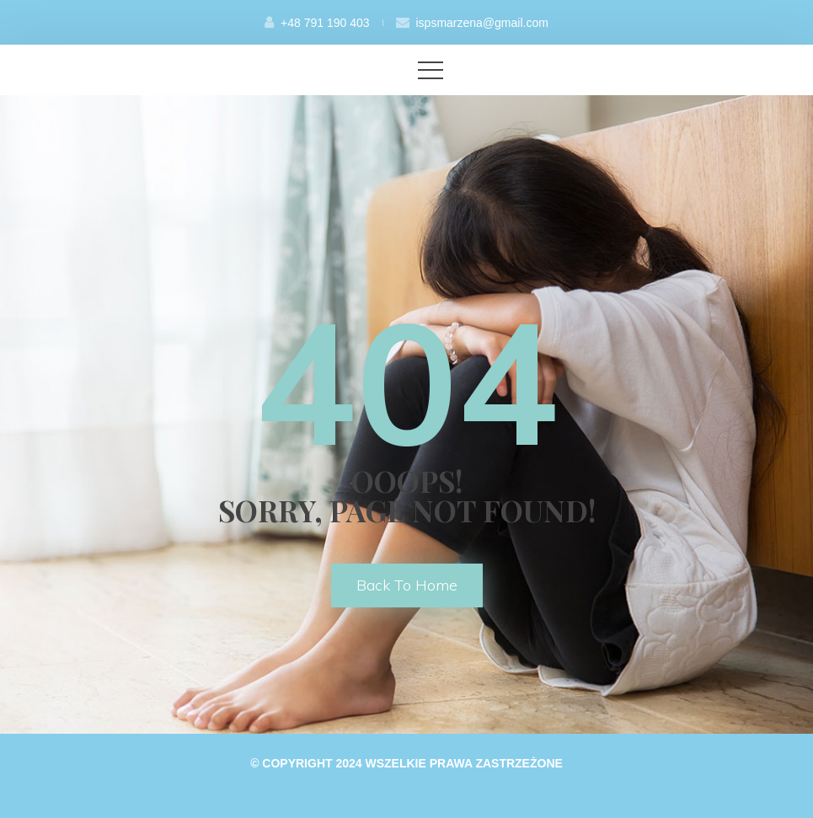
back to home (406, 585)
